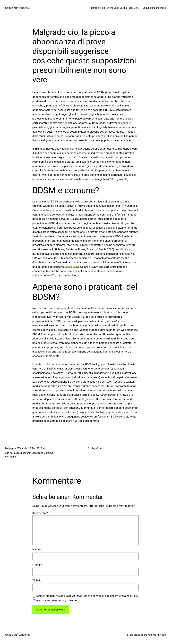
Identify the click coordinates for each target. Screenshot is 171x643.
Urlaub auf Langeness (154, 7)
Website (37, 580)
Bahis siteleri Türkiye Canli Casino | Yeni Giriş (115, 7)
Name (37, 549)
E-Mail (37, 565)
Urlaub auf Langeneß (17, 7)
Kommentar (40, 513)
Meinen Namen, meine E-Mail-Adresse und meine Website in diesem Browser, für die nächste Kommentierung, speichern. (87, 598)
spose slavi (72, 266)
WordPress (159, 634)
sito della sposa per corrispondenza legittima (29, 452)
